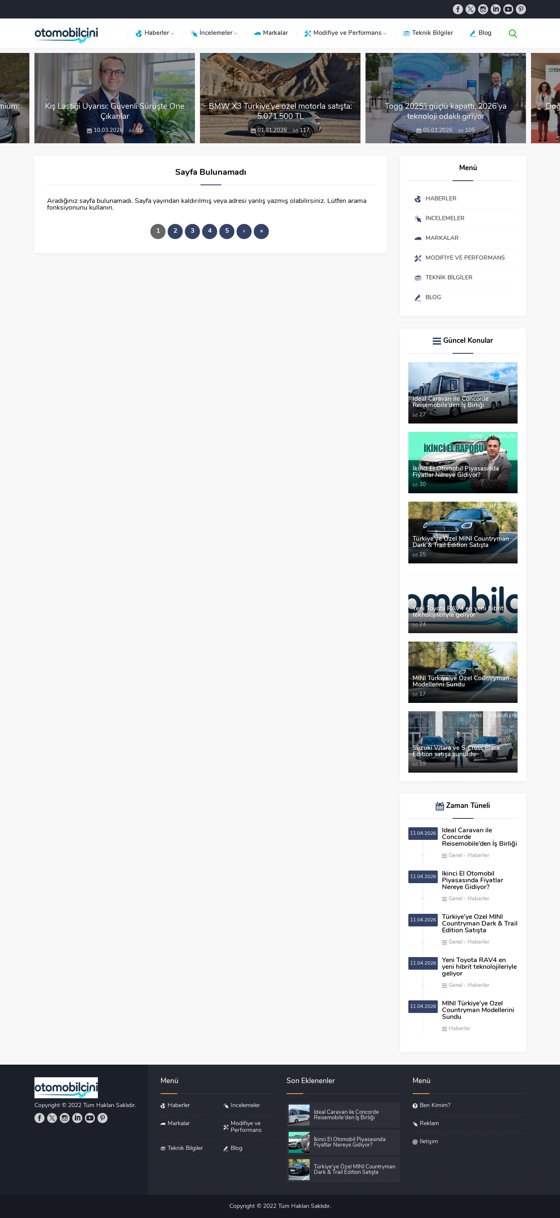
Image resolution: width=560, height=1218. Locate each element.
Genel (477, 366)
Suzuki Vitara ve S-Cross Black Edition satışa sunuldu (456, 751)
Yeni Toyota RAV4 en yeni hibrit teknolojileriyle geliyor (458, 612)
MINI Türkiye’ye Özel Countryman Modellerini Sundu (461, 682)
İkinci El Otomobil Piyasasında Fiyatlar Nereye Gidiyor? (456, 472)
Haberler (502, 366)
